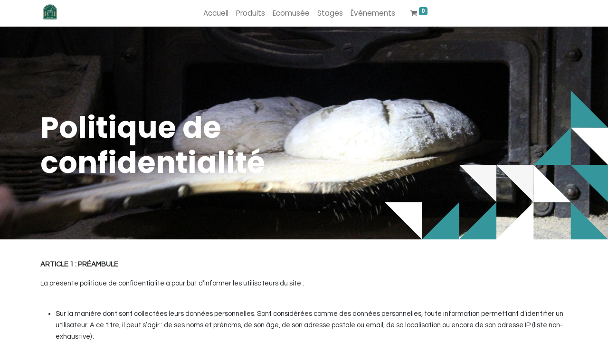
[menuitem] (216, 13)
